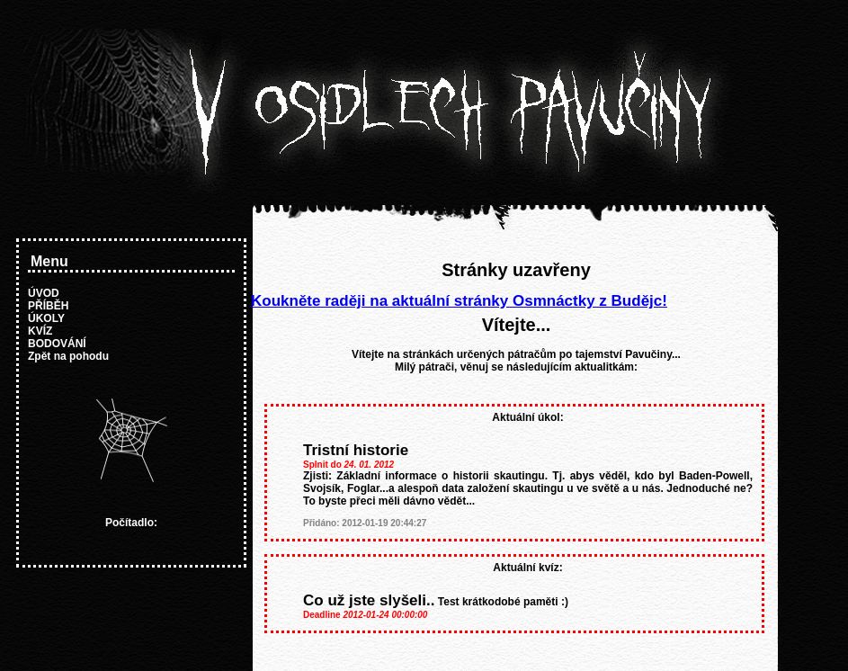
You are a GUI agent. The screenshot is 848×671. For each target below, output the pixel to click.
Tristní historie (355, 450)
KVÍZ (40, 331)
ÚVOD (43, 293)
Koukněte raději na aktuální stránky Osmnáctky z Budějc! (459, 300)
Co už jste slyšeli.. (368, 600)
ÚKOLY (46, 318)
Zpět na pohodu (68, 356)
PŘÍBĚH (48, 306)
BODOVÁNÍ (57, 343)
